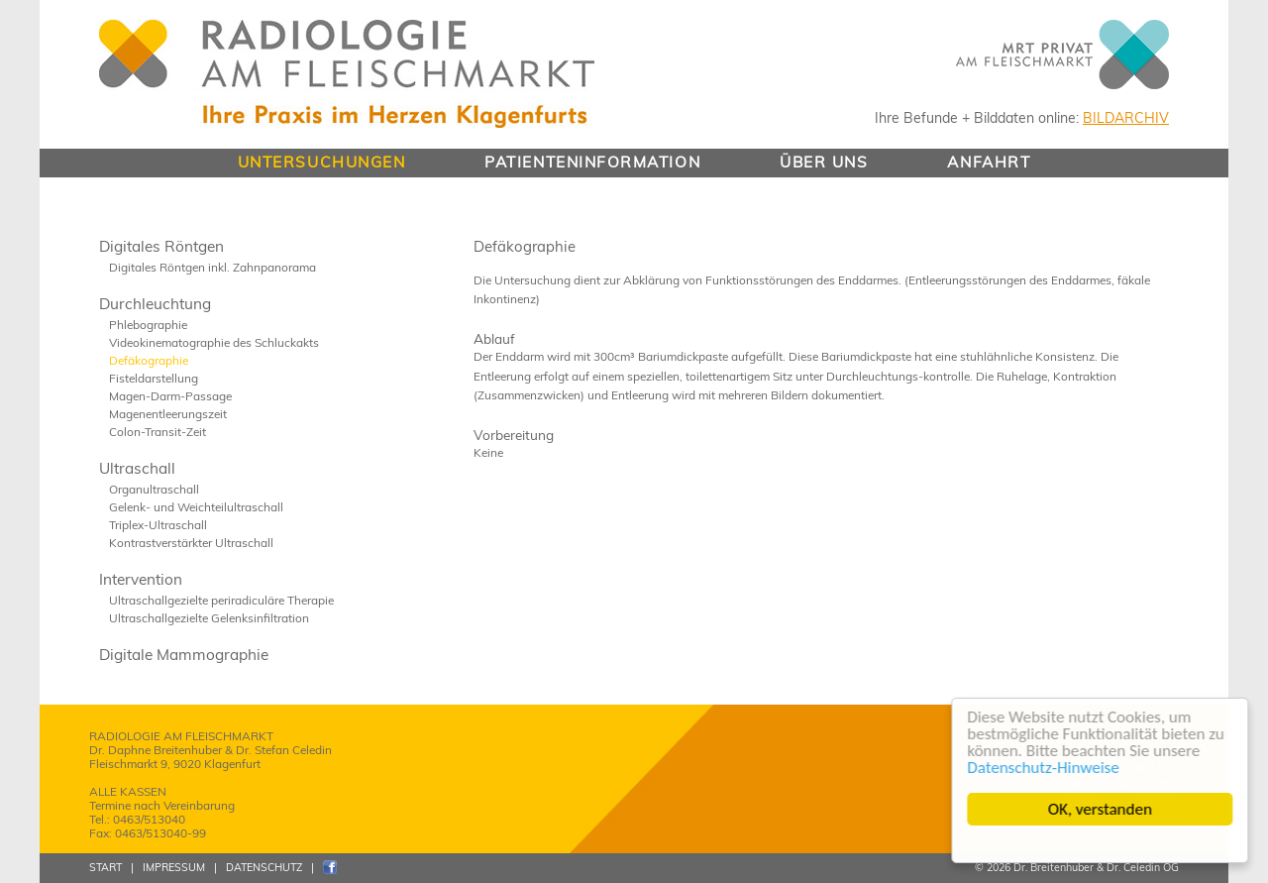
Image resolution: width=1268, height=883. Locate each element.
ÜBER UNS (824, 162)
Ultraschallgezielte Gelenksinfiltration (209, 617)
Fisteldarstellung (153, 378)
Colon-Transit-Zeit (157, 431)
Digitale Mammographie (183, 654)
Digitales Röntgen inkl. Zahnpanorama (212, 267)
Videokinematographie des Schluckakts (214, 342)
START (105, 867)
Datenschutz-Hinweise (1043, 767)
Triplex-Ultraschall (158, 524)
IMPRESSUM (174, 867)
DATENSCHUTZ (264, 867)
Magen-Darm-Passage (170, 395)
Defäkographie (148, 360)
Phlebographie (148, 324)
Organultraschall (154, 489)
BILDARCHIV (1126, 118)
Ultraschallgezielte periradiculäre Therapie (221, 600)
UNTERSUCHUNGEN (322, 162)
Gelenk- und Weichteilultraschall (196, 506)
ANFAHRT (988, 162)
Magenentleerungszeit (168, 413)
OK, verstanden (1100, 809)
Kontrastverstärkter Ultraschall (191, 542)
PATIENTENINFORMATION (592, 162)
